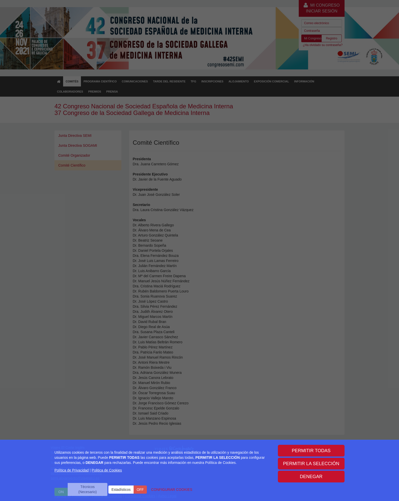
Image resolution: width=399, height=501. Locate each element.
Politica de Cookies (107, 470)
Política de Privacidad (71, 470)
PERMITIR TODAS (311, 450)
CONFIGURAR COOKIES (171, 490)
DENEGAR (311, 476)
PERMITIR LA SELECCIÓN (311, 463)
